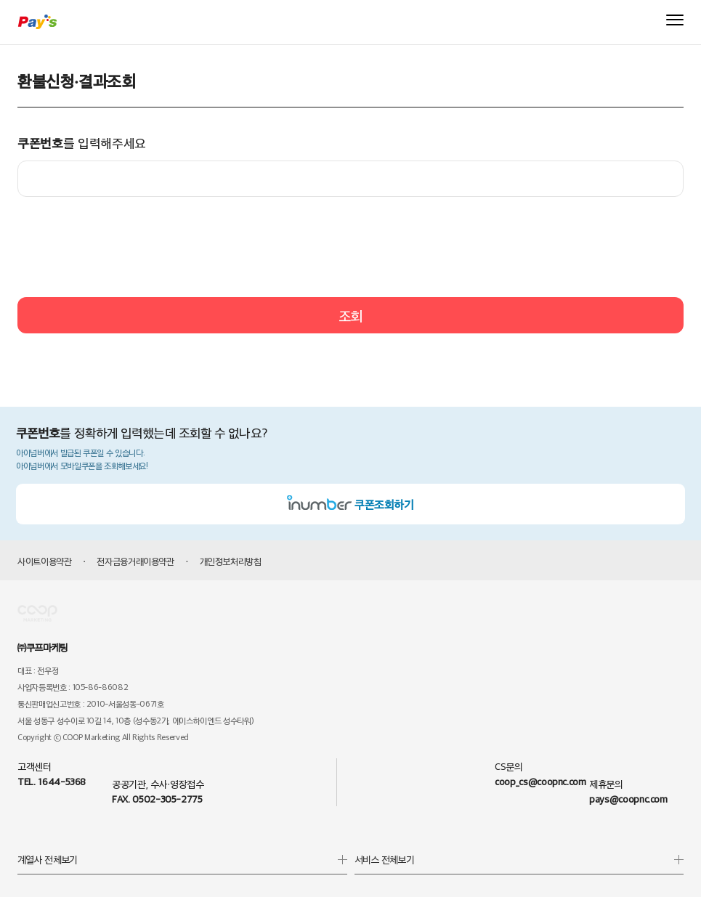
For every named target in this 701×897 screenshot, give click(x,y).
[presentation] (350, 247)
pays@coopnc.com (628, 798)
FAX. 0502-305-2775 (157, 798)
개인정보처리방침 (231, 561)
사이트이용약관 (44, 561)
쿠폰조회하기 (350, 504)
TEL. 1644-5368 (51, 781)
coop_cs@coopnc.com (540, 781)
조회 (350, 315)
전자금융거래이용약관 (135, 561)
